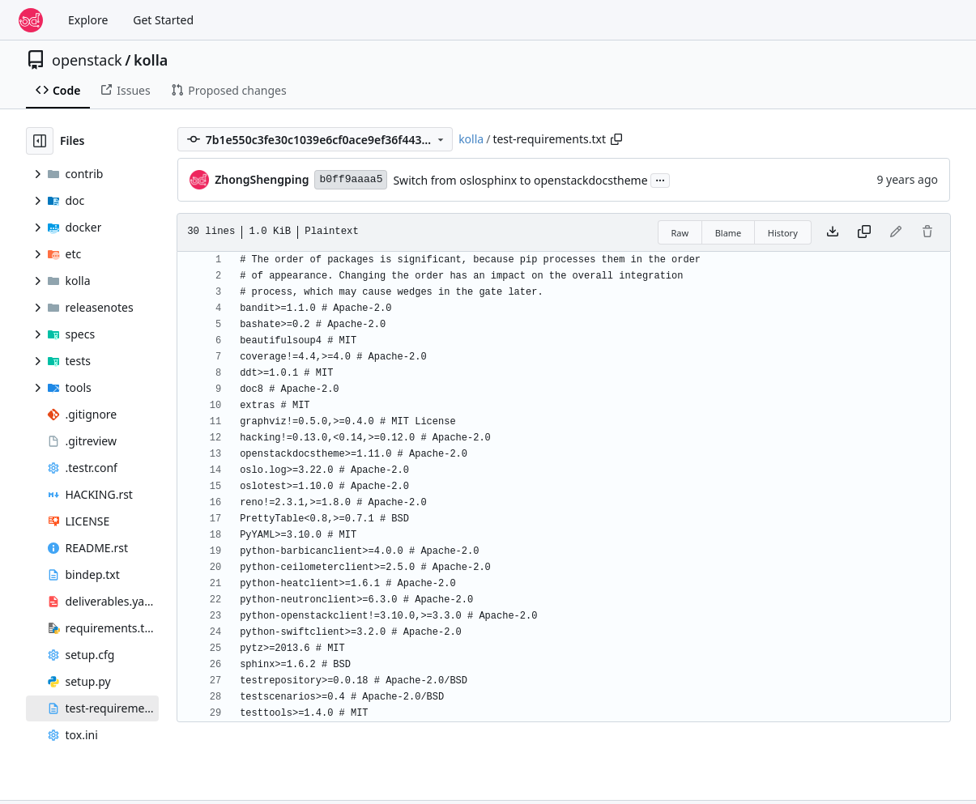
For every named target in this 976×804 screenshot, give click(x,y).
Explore (88, 20)
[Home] (30, 20)
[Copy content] (864, 232)
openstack (87, 60)
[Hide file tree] (39, 141)
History (783, 233)
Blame (728, 233)
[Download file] (833, 232)
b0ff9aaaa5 (350, 179)
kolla (151, 60)
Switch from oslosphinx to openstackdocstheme (520, 180)
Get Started (163, 20)
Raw (680, 233)
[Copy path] (616, 139)
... (660, 179)
